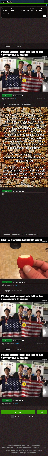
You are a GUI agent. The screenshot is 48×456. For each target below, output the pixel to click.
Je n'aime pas (17, 95)
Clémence (17, 343)
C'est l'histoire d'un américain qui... (17, 104)
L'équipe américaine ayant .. (14, 291)
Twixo (16, 194)
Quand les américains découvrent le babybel (20, 234)
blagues (3, 4)
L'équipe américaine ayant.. (14, 46)
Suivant (18, 412)
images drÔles (13, 4)
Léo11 (16, 98)
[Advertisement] (24, 31)
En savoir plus (6, 13)
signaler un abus (41, 98)
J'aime (7, 95)
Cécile (16, 403)
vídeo (20, 4)
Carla (16, 285)
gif (7, 4)
